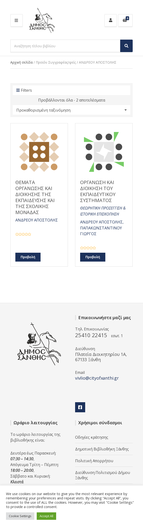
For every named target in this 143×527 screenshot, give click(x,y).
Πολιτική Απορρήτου (94, 460)
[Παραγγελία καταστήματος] (71, 110)
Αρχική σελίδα (21, 62)
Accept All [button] (46, 516)
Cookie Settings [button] (20, 516)
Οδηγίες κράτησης (91, 437)
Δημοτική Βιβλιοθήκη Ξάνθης (102, 449)
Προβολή (28, 257)
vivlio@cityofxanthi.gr (97, 378)
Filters (24, 90)
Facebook (80, 407)
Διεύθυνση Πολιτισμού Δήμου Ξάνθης (102, 475)
